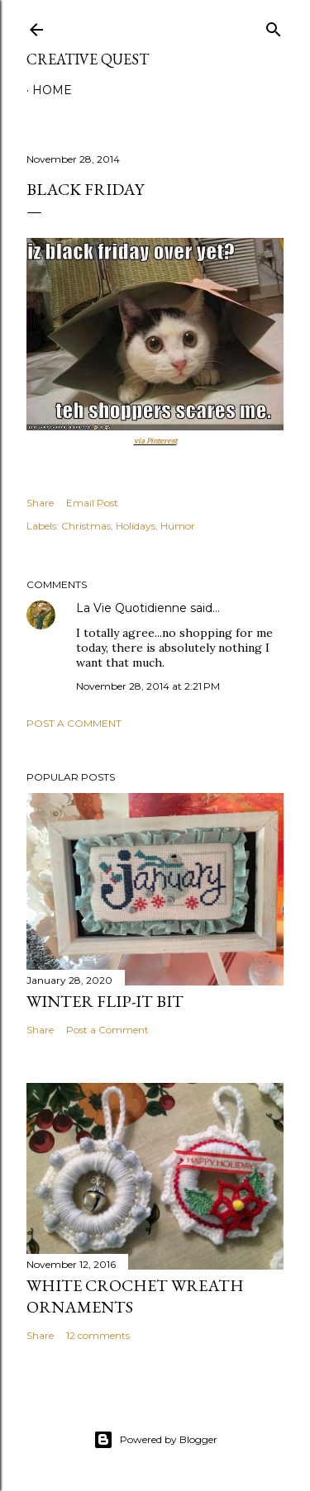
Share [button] (40, 502)
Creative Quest (87, 59)
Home (52, 90)
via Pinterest (155, 440)
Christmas (86, 526)
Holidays (135, 526)
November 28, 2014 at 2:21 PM (148, 686)
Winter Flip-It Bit (105, 1001)
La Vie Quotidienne (131, 608)
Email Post (92, 502)
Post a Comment (74, 723)
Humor (177, 526)
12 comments (98, 1335)
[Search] (274, 26)
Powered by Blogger (155, 1440)
